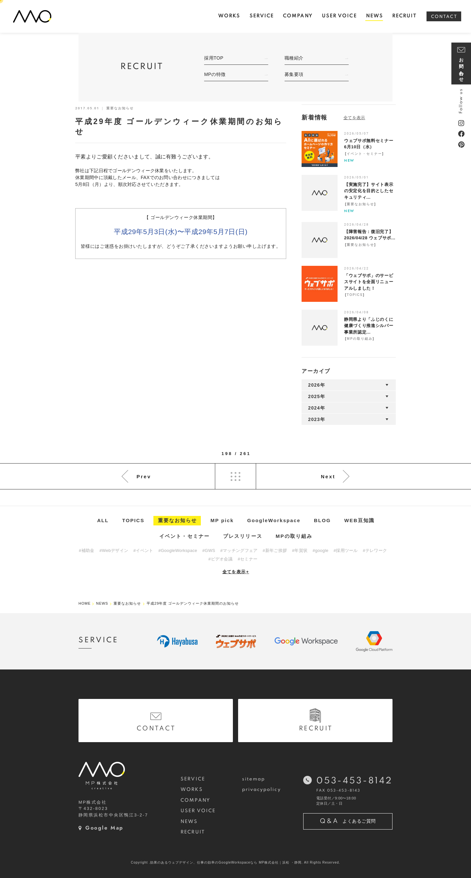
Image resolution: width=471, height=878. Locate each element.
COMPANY (195, 800)
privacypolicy (261, 789)
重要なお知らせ (360, 204)
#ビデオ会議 (220, 559)
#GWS (208, 550)
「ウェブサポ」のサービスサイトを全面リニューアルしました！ (368, 282)
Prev (143, 476)
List (235, 476)
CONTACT (444, 17)
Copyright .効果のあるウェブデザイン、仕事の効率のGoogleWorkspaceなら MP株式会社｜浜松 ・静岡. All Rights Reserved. (235, 862)
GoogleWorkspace (274, 520)
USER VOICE (198, 811)
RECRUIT (193, 832)
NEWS (189, 821)
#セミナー (248, 559)
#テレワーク (375, 550)
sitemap (253, 779)
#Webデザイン (113, 550)
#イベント (143, 550)
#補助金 (86, 550)
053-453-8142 (354, 781)
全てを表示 (235, 571)
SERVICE (193, 779)
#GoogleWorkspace (177, 550)
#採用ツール (346, 550)
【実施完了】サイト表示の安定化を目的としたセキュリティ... (368, 191)
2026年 (316, 385)
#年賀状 (299, 550)
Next (328, 476)
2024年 (316, 408)
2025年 (316, 396)
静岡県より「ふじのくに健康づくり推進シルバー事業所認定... (368, 326)
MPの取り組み (360, 338)
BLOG (322, 520)
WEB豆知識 (359, 520)
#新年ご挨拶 (275, 550)
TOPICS (355, 295)
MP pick (222, 520)
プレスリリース (242, 536)
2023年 (316, 419)
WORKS (191, 789)
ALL (103, 520)
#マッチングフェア (239, 550)
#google (320, 550)
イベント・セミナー (364, 153)
